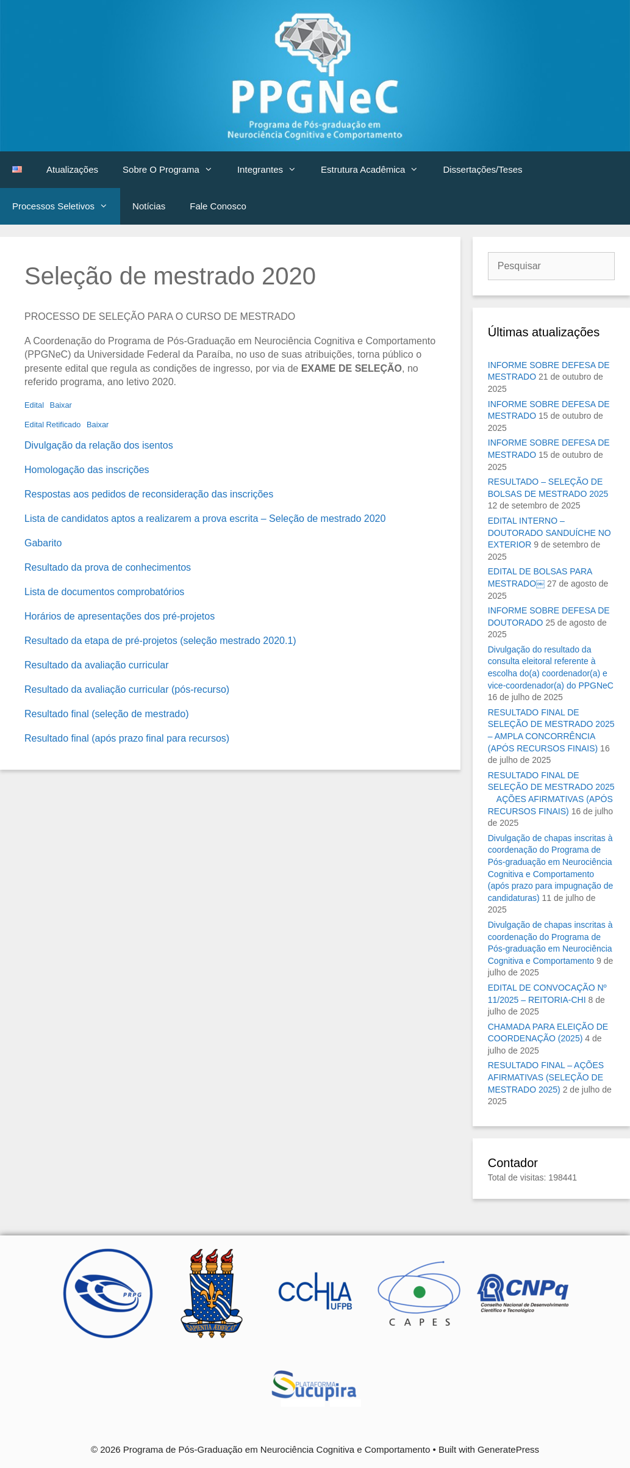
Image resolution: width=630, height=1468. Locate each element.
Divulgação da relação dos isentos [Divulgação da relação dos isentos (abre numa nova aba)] (98, 445)
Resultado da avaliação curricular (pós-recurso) (126, 689)
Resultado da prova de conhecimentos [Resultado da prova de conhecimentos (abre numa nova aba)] (107, 567)
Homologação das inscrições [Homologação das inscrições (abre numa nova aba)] (86, 470)
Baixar (61, 405)
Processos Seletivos (66, 206)
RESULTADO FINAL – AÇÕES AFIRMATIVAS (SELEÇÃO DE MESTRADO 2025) (546, 1077)
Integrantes (273, 169)
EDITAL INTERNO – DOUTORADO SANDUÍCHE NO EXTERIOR (549, 532)
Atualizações (72, 169)
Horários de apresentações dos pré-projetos (119, 616)
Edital (34, 405)
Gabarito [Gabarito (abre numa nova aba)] (43, 543)
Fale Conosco (218, 206)
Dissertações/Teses (482, 169)
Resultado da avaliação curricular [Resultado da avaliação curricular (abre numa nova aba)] (96, 665)
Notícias (148, 206)
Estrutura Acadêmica (376, 169)
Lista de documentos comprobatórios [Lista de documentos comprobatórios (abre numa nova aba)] (104, 592)
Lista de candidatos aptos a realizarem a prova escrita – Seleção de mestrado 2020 (204, 518)
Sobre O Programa (174, 169)
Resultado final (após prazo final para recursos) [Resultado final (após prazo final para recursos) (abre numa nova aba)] (126, 738)
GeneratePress (508, 1449)
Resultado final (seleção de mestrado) (106, 714)
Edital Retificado (52, 424)
